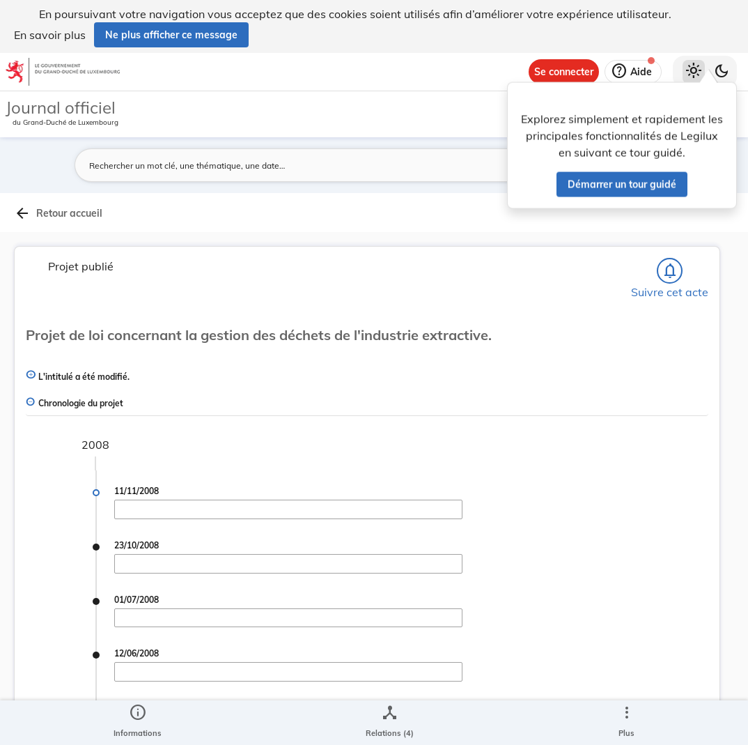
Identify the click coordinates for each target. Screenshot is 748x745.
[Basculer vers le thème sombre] (721, 72)
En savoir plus (50, 35)
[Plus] (626, 723)
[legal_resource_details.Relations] (390, 723)
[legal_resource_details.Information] (138, 723)
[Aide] (633, 72)
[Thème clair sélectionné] (694, 72)
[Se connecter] (564, 71)
